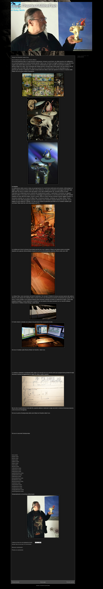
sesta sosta (15, 460)
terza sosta (15, 455)
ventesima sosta (16, 483)
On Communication (27, 544)
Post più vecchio (70, 582)
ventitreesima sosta (17, 488)
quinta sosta (15, 458)
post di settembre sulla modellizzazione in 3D (45, 68)
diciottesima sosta (16, 479)
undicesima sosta (16, 468)
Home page (43, 582)
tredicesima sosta (16, 471)
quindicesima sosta (17, 474)
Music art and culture (20, 544)
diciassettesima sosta (17, 478)
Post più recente (15, 582)
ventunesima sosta (17, 484)
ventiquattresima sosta (18, 489)
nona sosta (15, 465)
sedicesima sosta (16, 476)
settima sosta (15, 461)
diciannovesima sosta (17, 481)
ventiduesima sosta (17, 486)
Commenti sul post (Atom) (45, 585)
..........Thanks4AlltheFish (34, 5)
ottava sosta (15, 463)
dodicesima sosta (16, 470)
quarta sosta (15, 456)
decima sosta (15, 466)
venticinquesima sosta (18, 491)
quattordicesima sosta (17, 473)
